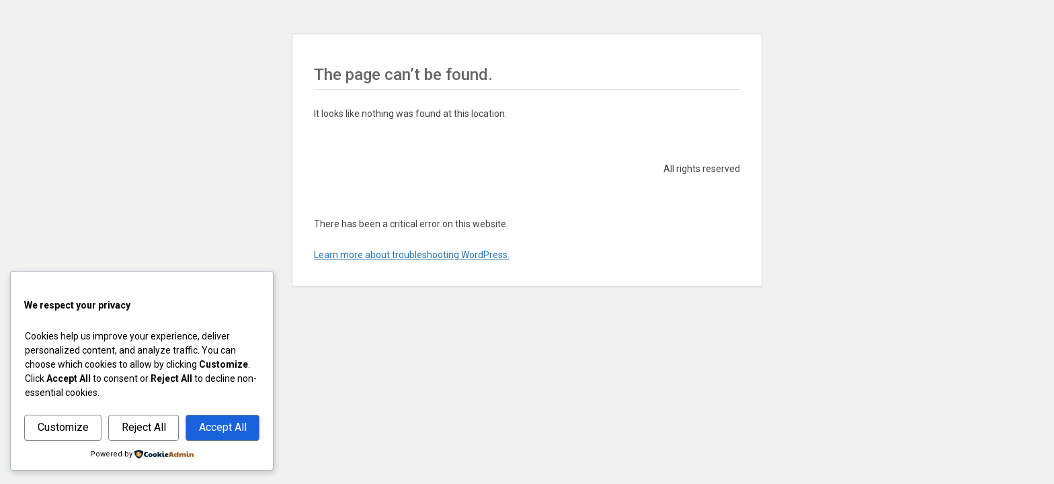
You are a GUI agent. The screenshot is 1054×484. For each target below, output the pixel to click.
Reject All (144, 427)
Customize (63, 427)
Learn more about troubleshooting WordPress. (412, 254)
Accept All (223, 427)
